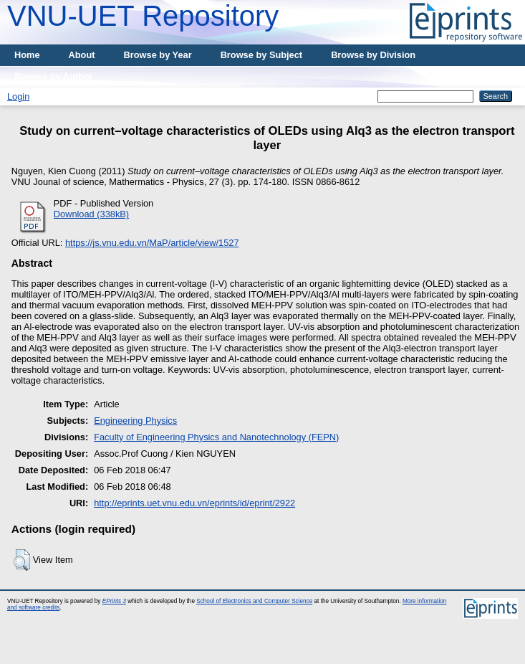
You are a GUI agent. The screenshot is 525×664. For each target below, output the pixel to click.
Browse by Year (158, 54)
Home (27, 54)
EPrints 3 (114, 601)
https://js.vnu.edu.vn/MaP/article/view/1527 (152, 242)
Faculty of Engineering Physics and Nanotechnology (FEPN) (216, 437)
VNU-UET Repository (143, 16)
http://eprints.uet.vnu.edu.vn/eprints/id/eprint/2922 (194, 503)
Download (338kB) (91, 214)
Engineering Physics (135, 420)
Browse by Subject (262, 54)
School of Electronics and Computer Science (254, 601)
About (82, 54)
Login (18, 96)
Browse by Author (53, 76)
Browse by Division (373, 54)
